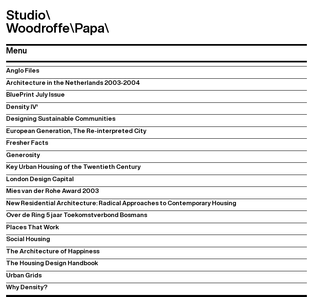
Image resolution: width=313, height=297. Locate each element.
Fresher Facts (27, 143)
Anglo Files (22, 70)
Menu (16, 50)
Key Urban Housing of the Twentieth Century (73, 167)
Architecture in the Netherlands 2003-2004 (73, 83)
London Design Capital (40, 179)
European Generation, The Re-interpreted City (76, 131)
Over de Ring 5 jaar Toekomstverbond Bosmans (76, 215)
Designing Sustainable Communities (60, 118)
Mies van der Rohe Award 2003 (52, 191)
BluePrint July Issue (35, 94)
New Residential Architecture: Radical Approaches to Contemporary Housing (121, 203)
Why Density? (26, 287)
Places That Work (32, 227)
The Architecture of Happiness (52, 251)
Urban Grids (24, 275)
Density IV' (22, 107)
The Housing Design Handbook (52, 263)
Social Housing (28, 239)
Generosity (23, 155)
